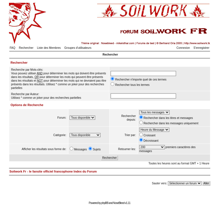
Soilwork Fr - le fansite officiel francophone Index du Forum (53, 171)
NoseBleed (118, 203)
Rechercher (26, 47)
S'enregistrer (201, 47)
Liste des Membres (49, 47)
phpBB (104, 203)
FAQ (12, 47)
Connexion (183, 47)
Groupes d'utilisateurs (77, 47)
